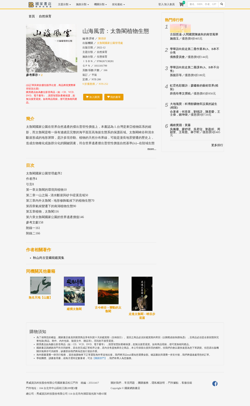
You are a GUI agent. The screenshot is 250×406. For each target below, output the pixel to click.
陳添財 (102, 38)
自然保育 (45, 16)
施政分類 (82, 4)
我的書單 (114, 97)
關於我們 (116, 382)
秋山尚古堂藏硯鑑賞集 (48, 258)
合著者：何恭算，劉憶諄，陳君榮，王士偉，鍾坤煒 (195, 113)
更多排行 (217, 145)
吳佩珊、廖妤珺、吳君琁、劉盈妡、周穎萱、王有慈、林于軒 (195, 131)
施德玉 (174, 38)
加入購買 (93, 97)
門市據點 (173, 382)
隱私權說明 (158, 382)
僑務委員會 (177, 57)
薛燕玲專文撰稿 (180, 93)
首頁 (32, 16)
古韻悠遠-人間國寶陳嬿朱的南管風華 (194, 34)
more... (152, 149)
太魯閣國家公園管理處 (110, 43)
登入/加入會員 (166, 4)
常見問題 (129, 382)
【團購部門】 (99, 358)
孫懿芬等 (176, 75)
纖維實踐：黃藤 (180, 125)
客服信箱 (187, 382)
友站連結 (118, 4)
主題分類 (64, 4)
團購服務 (143, 382)
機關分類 (100, 4)
